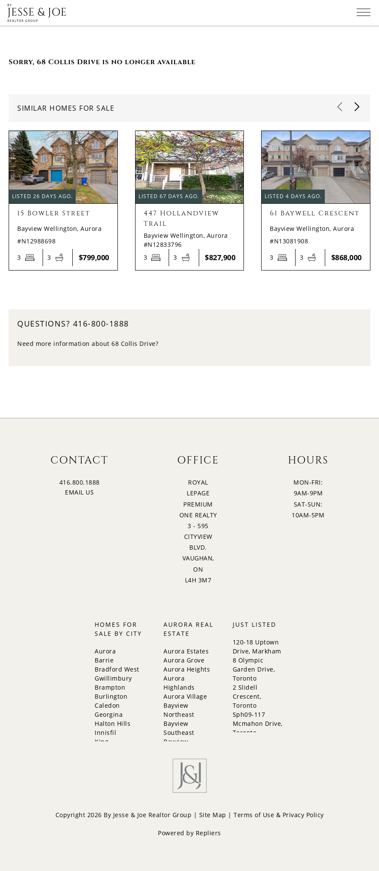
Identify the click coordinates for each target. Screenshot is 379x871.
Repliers (208, 833)
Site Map (212, 815)
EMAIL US (79, 492)
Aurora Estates (186, 651)
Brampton (110, 687)
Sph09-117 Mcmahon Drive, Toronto (258, 723)
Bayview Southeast (178, 728)
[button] (357, 107)
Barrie (104, 660)
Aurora (105, 651)
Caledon (107, 705)
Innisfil (105, 732)
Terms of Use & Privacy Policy (279, 815)
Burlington (111, 696)
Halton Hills (112, 723)
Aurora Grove (183, 660)
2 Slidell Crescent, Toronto (247, 696)
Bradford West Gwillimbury (117, 673)
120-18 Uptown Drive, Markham (257, 646)
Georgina (109, 714)
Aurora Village (185, 696)
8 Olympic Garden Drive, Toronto (254, 669)
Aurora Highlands (179, 682)
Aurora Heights (186, 669)
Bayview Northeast (178, 710)
